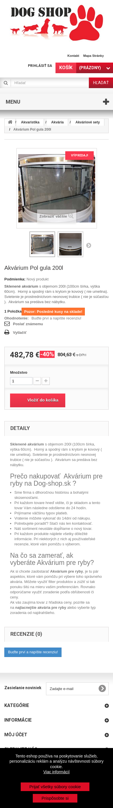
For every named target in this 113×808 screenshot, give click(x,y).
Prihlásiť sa (40, 66)
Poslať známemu (28, 324)
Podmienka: (15, 279)
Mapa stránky (93, 55)
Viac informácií (56, 772)
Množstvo (18, 372)
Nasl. (88, 245)
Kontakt (73, 55)
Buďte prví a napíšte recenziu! (56, 318)
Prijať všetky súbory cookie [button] (55, 786)
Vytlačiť (20, 332)
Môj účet (15, 734)
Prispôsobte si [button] (54, 798)
